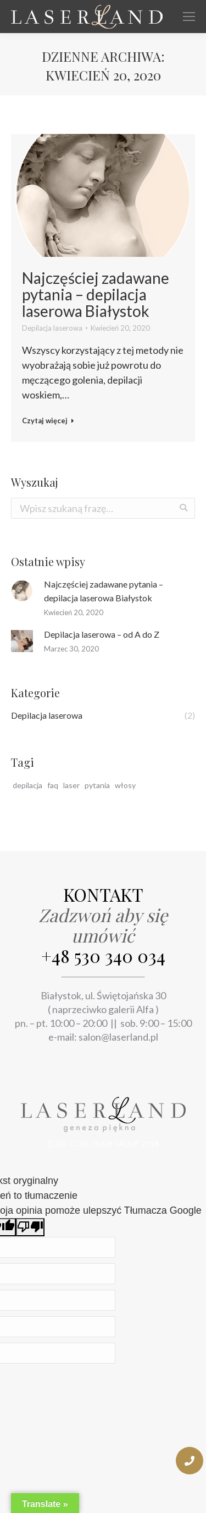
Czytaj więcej (48, 420)
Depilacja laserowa (52, 328)
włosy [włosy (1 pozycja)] (125, 785)
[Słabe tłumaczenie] (30, 1227)
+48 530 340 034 (103, 955)
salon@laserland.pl (118, 1037)
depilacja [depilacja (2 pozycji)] (27, 785)
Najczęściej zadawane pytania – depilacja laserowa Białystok (95, 294)
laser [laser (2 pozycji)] (71, 785)
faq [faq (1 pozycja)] (52, 785)
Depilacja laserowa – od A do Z (101, 634)
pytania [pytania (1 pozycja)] (97, 785)
